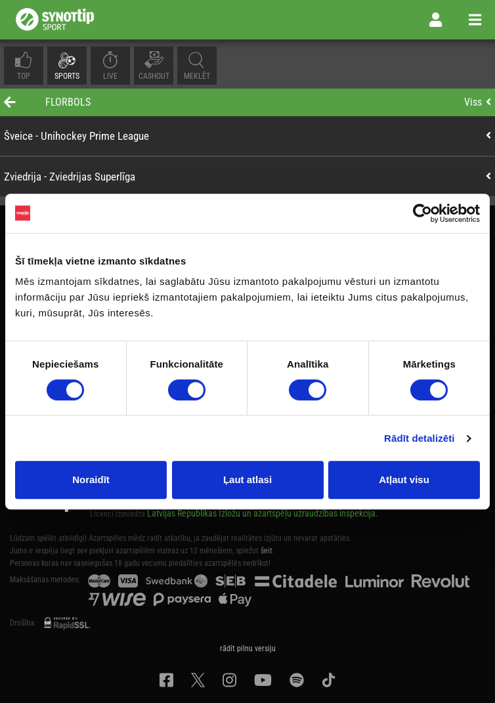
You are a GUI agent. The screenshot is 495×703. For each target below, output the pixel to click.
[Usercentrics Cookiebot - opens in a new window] (422, 213)
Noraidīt (91, 479)
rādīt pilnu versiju (248, 648)
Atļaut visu (404, 479)
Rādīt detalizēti (419, 438)
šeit (266, 550)
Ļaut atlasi (247, 479)
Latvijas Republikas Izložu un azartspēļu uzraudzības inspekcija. (262, 513)
